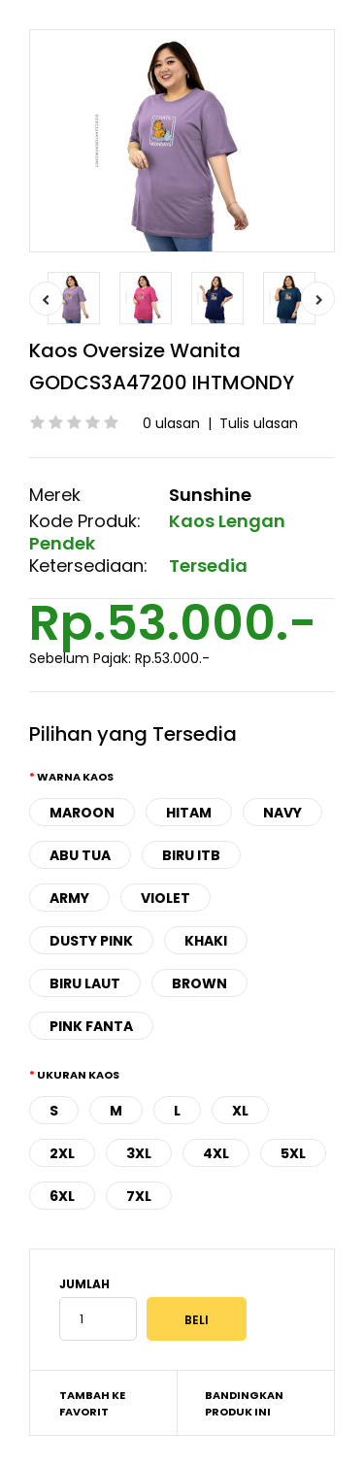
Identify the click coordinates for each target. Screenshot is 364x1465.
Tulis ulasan (258, 423)
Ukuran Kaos (78, 1074)
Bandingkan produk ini (244, 1403)
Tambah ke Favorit (92, 1403)
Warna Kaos (75, 776)
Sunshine (210, 495)
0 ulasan (171, 423)
